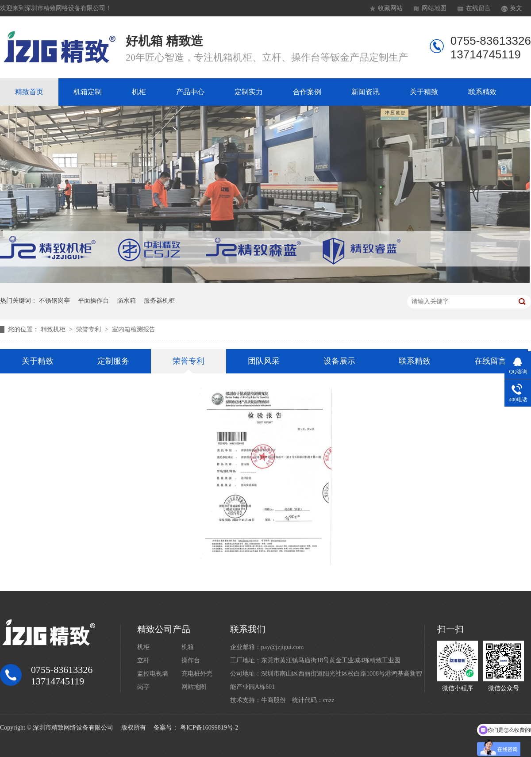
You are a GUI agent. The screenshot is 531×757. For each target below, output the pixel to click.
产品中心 (190, 92)
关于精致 (424, 92)
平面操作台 (93, 300)
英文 (516, 8)
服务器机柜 (159, 300)
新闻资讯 (365, 92)
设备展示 (339, 361)
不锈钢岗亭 (54, 300)
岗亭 (143, 687)
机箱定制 (87, 92)
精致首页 (29, 92)
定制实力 (249, 92)
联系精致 (482, 92)
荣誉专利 (89, 329)
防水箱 (126, 300)
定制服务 (113, 361)
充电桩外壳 (196, 673)
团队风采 (264, 361)
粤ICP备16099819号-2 (209, 727)
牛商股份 (273, 700)
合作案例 (307, 92)
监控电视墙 (152, 673)
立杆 (143, 660)
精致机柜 (54, 329)
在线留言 (478, 8)
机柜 (139, 92)
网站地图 (434, 8)
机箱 (187, 647)
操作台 (190, 660)
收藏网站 (390, 8)
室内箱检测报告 (133, 329)
